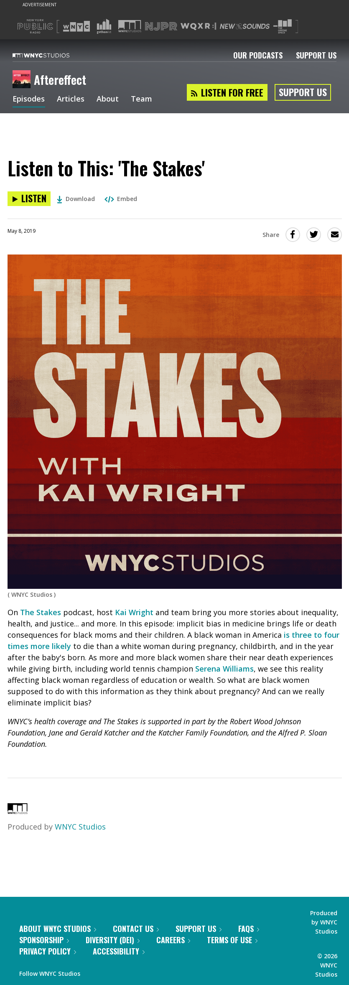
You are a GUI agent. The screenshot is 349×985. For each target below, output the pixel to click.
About (108, 99)
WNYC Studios (80, 827)
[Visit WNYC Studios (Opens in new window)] (129, 26)
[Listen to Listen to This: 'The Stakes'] (29, 198)
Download (76, 199)
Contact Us (136, 928)
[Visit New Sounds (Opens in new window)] (245, 26)
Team (142, 99)
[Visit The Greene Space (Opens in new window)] (282, 26)
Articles (71, 99)
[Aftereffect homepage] (23, 79)
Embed (120, 199)
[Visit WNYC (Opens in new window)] (76, 26)
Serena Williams (224, 669)
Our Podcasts (258, 55)
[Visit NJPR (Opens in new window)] (161, 26)
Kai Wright (134, 612)
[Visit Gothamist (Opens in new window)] (104, 26)
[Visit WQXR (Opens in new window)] (198, 27)
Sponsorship (44, 939)
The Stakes (40, 612)
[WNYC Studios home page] (51, 55)
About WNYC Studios (57, 928)
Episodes (29, 99)
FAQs (248, 928)
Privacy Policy (47, 951)
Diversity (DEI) (113, 939)
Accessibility (119, 951)
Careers (173, 939)
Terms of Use (232, 939)
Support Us (316, 55)
